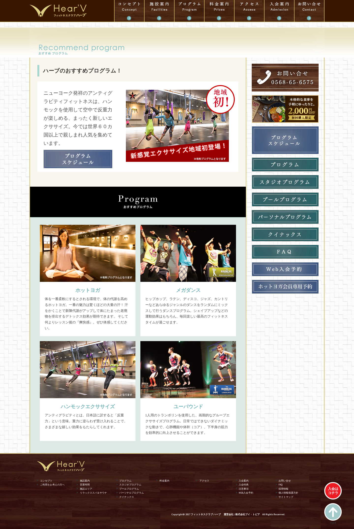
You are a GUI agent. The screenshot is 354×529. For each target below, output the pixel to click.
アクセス (249, 11)
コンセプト (129, 11)
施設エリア (86, 488)
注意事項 (244, 488)
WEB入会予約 (246, 492)
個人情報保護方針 (288, 492)
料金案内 (219, 11)
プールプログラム (129, 488)
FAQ (280, 484)
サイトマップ (286, 497)
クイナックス (126, 497)
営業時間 (85, 484)
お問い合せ (309, 11)
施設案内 (159, 11)
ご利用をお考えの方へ (52, 484)
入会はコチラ (333, 490)
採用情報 (283, 488)
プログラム (189, 11)
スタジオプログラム (130, 484)
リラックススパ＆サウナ (93, 492)
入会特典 (244, 484)
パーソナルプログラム (131, 492)
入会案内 (279, 11)
